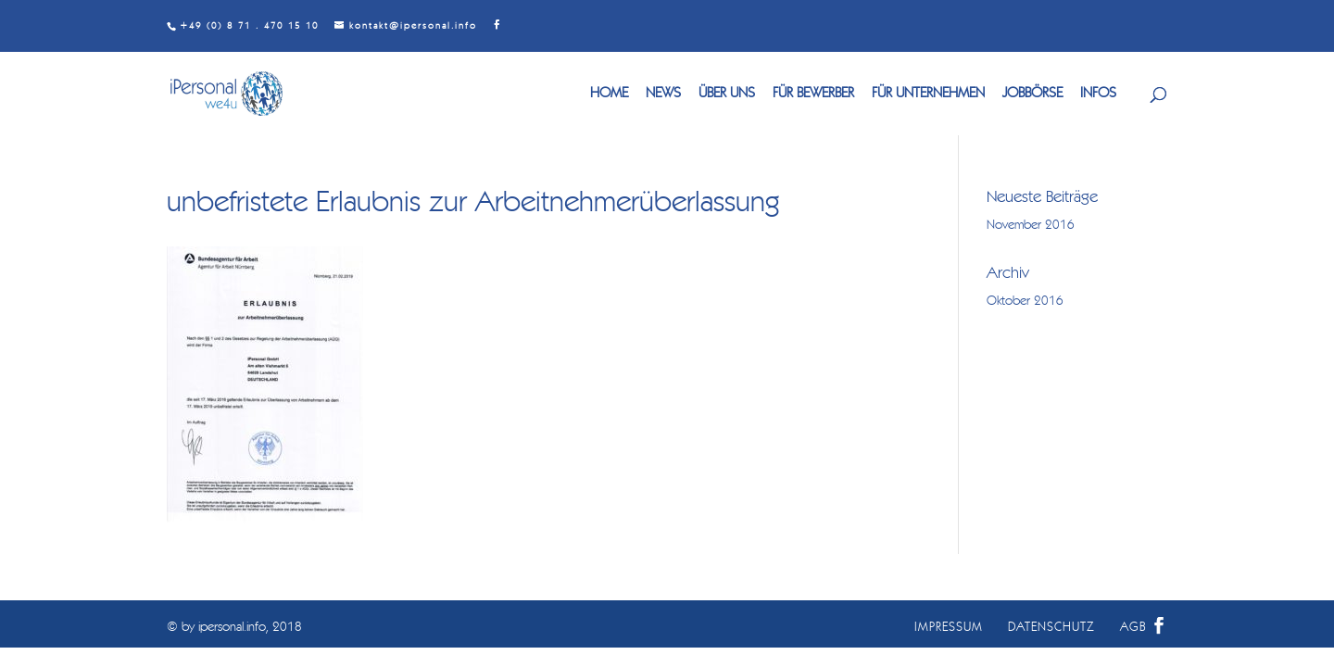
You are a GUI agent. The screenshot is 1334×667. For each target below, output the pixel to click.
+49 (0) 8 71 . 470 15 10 (249, 26)
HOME (609, 94)
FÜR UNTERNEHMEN (928, 94)
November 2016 (1031, 225)
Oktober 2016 (1025, 301)
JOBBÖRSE (1032, 94)
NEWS (663, 94)
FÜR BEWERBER (813, 94)
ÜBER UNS (726, 94)
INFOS (1098, 94)
